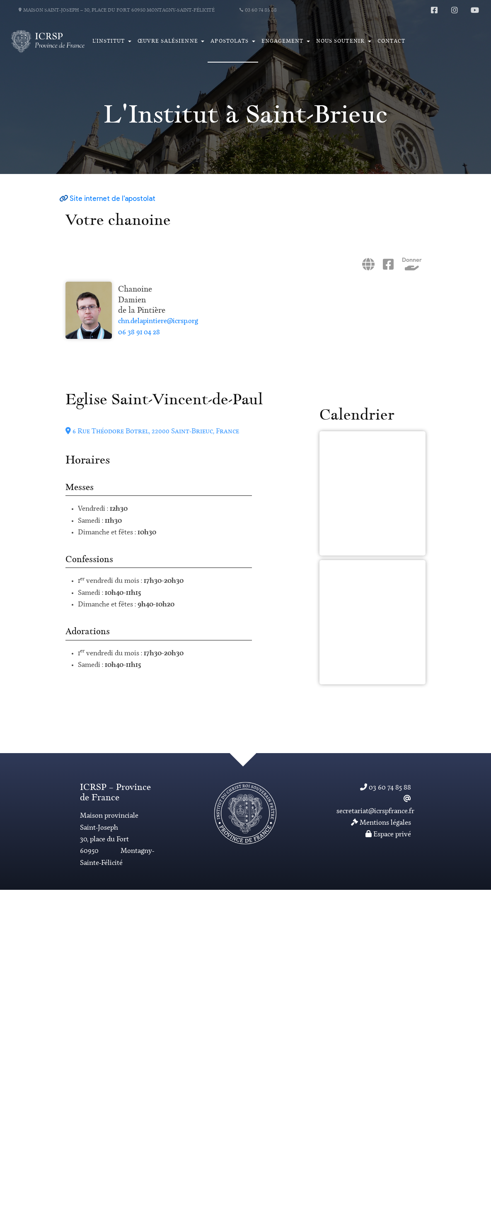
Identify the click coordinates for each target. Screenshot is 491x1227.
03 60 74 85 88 (258, 10)
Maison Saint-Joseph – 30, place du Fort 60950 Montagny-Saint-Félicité (117, 10)
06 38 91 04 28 (139, 332)
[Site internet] (368, 268)
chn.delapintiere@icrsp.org (158, 321)
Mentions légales (381, 822)
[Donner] (412, 268)
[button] (111, 41)
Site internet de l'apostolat (112, 199)
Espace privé (388, 834)
